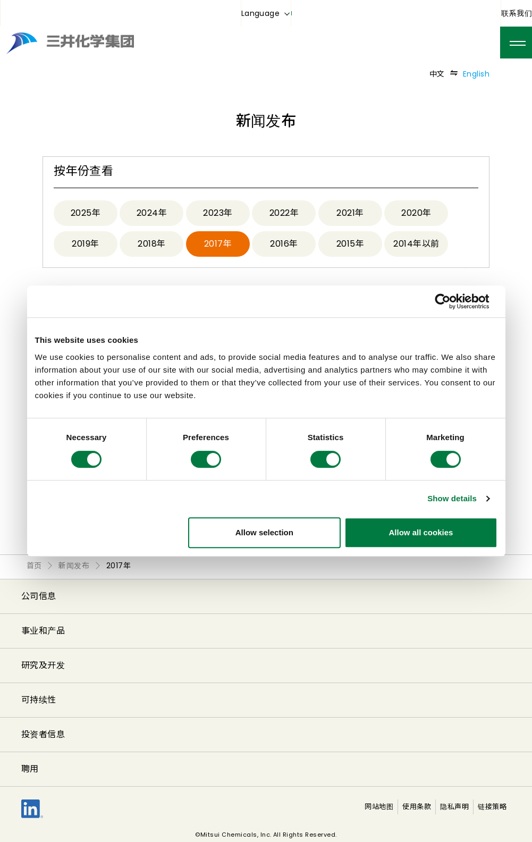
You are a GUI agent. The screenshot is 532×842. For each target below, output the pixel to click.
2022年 (284, 213)
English (476, 74)
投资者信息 (43, 734)
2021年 (350, 213)
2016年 (284, 244)
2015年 (350, 244)
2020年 (416, 213)
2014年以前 (416, 244)
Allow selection (264, 532)
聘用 (30, 769)
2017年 (218, 244)
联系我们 (516, 13)
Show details (452, 498)
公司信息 (38, 596)
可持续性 (38, 700)
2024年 (152, 213)
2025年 (85, 213)
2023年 (217, 213)
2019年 (85, 244)
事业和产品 (43, 631)
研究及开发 (43, 665)
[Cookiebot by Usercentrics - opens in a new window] (450, 301)
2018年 (151, 244)
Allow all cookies (421, 532)
